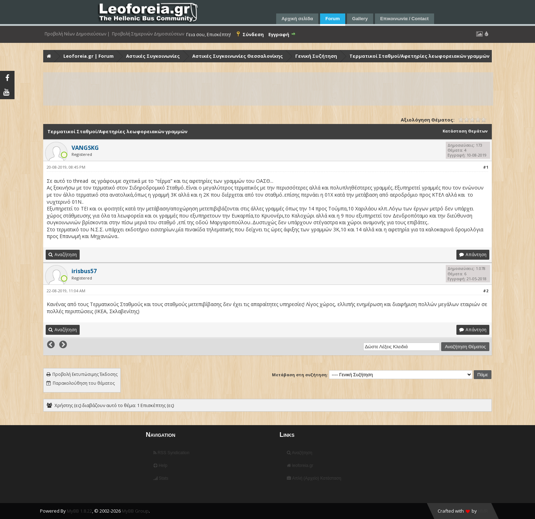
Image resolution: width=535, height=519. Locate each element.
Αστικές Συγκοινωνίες (153, 56)
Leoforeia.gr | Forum (88, 56)
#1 (485, 167)
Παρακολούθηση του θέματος (84, 383)
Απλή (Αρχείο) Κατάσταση (314, 478)
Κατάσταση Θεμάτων (465, 131)
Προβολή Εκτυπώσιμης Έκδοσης (85, 374)
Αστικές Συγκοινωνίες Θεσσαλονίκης (237, 56)
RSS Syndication (171, 452)
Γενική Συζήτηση (316, 56)
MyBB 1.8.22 (79, 511)
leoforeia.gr (300, 465)
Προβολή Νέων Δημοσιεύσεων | (77, 34)
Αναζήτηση (299, 452)
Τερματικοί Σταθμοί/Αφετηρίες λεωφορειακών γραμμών (419, 56)
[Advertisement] (256, 89)
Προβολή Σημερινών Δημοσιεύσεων (148, 34)
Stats (161, 478)
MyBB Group (135, 511)
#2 (485, 290)
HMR (483, 511)
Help (160, 465)
